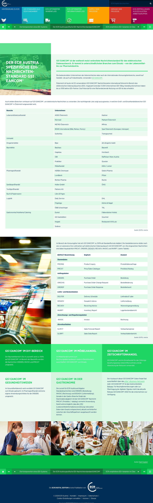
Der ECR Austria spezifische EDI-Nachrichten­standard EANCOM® (76, 27)
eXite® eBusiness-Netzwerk (134, 357)
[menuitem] (11, 15)
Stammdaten (62, 235)
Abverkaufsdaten (64, 300)
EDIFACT (60, 230)
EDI (34, 42)
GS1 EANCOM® (20, 54)
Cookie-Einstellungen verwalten (68, 474)
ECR (18, 37)
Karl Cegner (143, 437)
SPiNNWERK (69, 478)
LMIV (81, 379)
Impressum (82, 471)
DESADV (91, 224)
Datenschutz (93, 471)
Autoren (86, 474)
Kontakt (73, 471)
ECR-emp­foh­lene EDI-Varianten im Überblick (122, 27)
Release (110, 362)
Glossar (93, 474)
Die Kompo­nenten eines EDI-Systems (33, 27)
